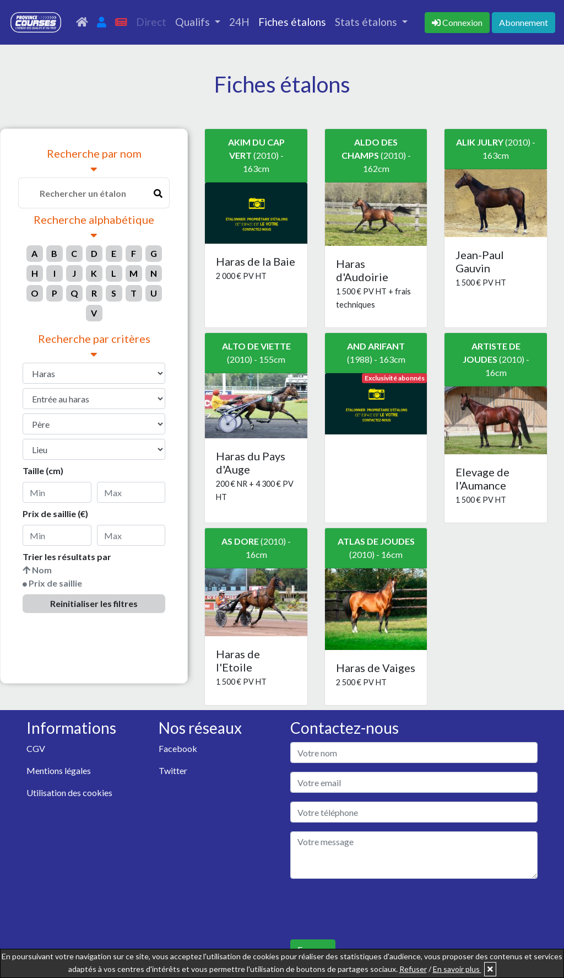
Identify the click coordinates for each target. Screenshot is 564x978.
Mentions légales (58, 770)
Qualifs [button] (193, 21)
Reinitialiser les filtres (94, 603)
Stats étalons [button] (367, 21)
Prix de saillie (55, 583)
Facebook (178, 748)
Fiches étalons (292, 21)
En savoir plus (457, 969)
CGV (35, 748)
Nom (42, 570)
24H (239, 21)
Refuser (413, 969)
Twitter (173, 770)
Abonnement (523, 22)
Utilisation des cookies (69, 792)
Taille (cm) (43, 470)
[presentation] (374, 909)
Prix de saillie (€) (55, 513)
